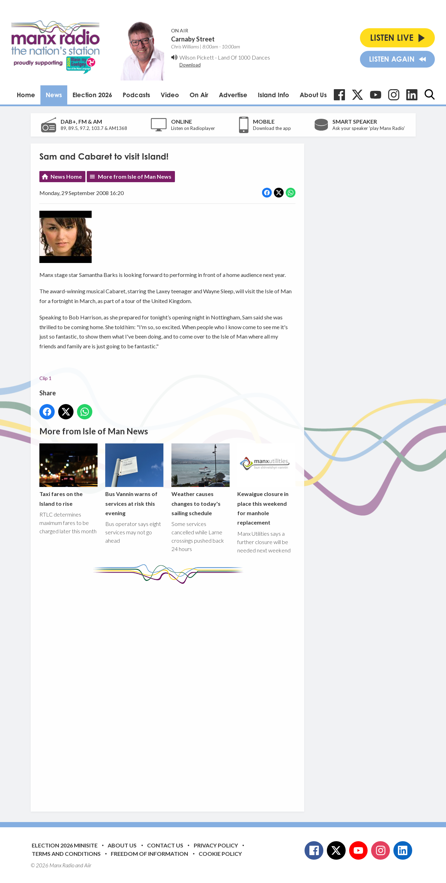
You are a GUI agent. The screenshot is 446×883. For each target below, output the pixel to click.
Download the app (272, 128)
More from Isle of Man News (134, 176)
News (54, 95)
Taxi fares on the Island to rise (68, 474)
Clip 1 (45, 378)
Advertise (233, 95)
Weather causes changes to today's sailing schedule (200, 479)
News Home (66, 176)
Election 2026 (92, 95)
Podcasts (136, 95)
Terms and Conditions (66, 853)
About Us (313, 95)
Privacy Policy (216, 845)
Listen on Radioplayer (193, 128)
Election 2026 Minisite (65, 845)
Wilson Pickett (196, 57)
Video (170, 95)
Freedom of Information (149, 853)
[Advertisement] (170, 692)
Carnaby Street (193, 39)
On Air (199, 95)
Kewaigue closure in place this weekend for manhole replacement (266, 484)
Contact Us (165, 845)
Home (26, 95)
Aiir (87, 865)
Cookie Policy (220, 853)
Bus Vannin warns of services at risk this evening (134, 479)
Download (190, 65)
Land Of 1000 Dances (244, 57)
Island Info (273, 95)
